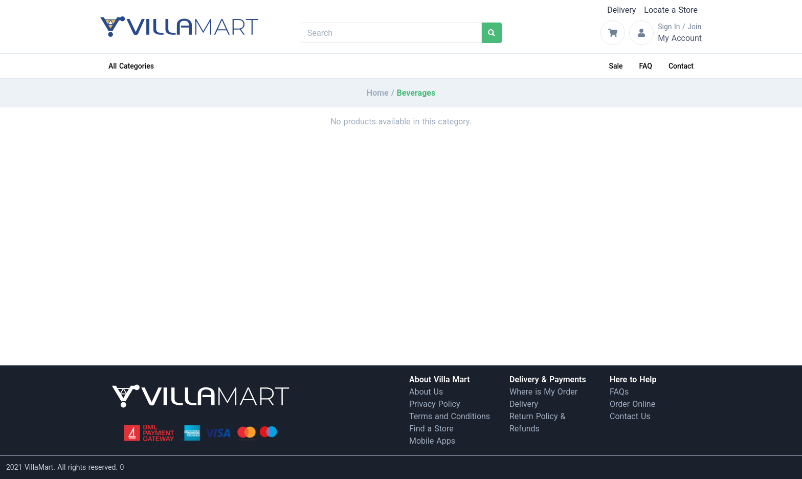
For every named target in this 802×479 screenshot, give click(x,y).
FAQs (619, 392)
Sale (616, 66)
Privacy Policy (434, 404)
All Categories (131, 66)
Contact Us (630, 416)
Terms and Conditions (449, 416)
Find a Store (431, 428)
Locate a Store (671, 10)
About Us (426, 392)
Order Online (632, 404)
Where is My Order (543, 392)
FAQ (645, 66)
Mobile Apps (432, 441)
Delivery (621, 10)
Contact (681, 66)
